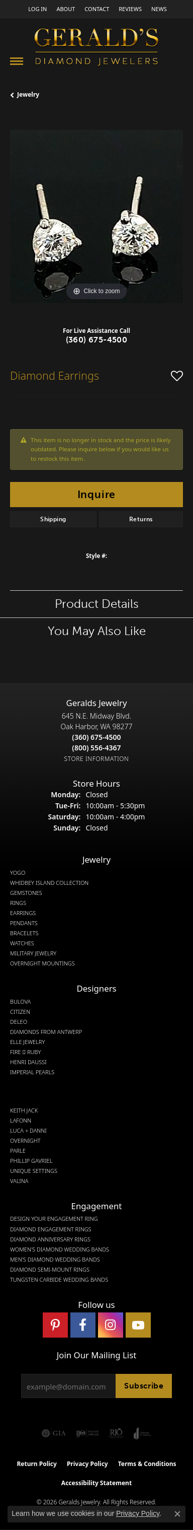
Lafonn (20, 1121)
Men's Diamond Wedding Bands (55, 1260)
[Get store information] (96, 758)
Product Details (97, 603)
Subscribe (143, 1385)
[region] (96, 216)
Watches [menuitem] (22, 943)
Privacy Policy (87, 1463)
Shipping (53, 519)
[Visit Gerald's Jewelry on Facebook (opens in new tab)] (82, 1325)
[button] (36, 9)
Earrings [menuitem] (23, 913)
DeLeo (18, 1022)
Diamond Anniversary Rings (50, 1239)
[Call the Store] (96, 737)
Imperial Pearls (32, 1072)
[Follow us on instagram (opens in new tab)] (110, 1325)
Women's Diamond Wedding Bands (59, 1249)
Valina (19, 1181)
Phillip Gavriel (31, 1161)
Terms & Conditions (147, 1463)
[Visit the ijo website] (87, 1433)
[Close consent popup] (177, 1514)
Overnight (25, 1141)
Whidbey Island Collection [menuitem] (49, 883)
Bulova (20, 1002)
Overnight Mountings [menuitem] (42, 963)
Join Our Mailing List (96, 1355)
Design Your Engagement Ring (54, 1219)
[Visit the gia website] (54, 1433)
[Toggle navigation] (16, 61)
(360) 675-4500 (97, 339)
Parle (18, 1151)
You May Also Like (97, 630)
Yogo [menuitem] (18, 873)
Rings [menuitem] (18, 903)
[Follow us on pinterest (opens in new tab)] (55, 1325)
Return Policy (37, 1463)
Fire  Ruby (25, 1052)
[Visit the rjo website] (116, 1433)
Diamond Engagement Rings (50, 1229)
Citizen (20, 1012)
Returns (141, 519)
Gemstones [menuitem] (26, 893)
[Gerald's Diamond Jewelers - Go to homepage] (96, 48)
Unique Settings (33, 1171)
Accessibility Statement (96, 1483)
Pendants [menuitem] (24, 923)
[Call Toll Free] (96, 747)
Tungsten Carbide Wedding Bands (59, 1280)
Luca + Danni (28, 1131)
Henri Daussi (28, 1062)
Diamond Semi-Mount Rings (49, 1270)
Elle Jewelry (27, 1042)
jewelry (28, 94)
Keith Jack (24, 1110)
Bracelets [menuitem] (24, 933)
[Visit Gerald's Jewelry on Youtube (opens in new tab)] (138, 1325)
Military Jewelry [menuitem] (33, 953)
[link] (64, 9)
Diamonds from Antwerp (46, 1032)
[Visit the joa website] (142, 1433)
